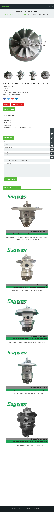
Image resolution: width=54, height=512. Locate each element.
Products (12, 14)
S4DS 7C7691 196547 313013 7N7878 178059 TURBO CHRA (27, 342)
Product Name (7, 158)
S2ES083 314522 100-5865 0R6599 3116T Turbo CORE (26, 394)
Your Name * (7, 142)
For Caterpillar (18, 14)
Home (6, 14)
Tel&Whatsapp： (8, 147)
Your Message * (8, 163)
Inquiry (6, 104)
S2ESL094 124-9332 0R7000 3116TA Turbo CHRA (27, 291)
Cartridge (25, 14)
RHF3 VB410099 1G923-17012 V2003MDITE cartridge (27, 445)
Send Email (17, 104)
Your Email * (7, 152)
